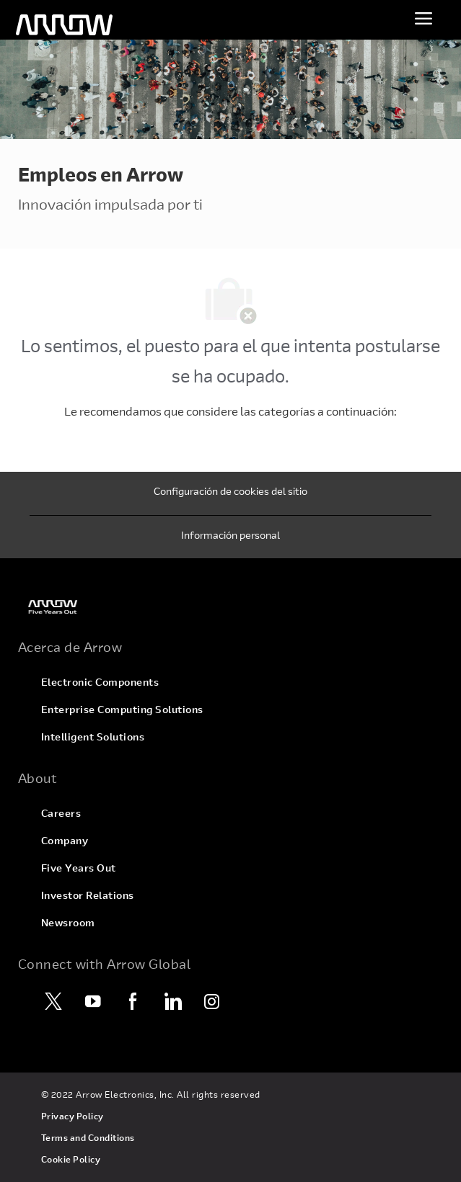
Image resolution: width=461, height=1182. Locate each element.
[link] (230, 607)
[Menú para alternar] (423, 18)
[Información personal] (230, 537)
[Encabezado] (64, 25)
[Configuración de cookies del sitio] (230, 493)
